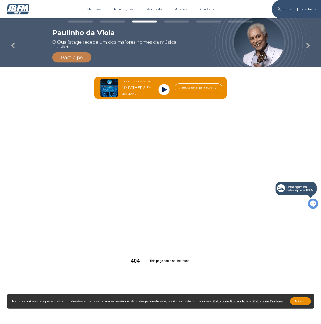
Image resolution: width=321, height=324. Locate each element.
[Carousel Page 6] (240, 22)
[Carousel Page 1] (80, 22)
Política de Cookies (267, 301)
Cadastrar (310, 9)
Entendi (300, 301)
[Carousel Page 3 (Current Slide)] (144, 22)
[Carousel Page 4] (176, 22)
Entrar (284, 9)
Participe (71, 57)
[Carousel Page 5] (208, 22)
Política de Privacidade (230, 301)
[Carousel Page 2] (112, 22)
